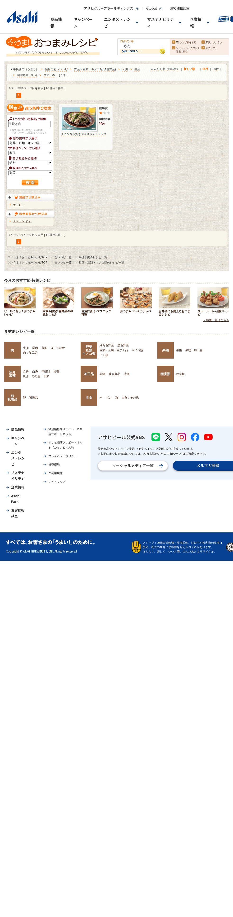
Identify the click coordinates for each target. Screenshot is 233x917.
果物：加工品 (193, 350)
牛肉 (26, 348)
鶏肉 (44, 348)
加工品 (89, 374)
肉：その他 (58, 348)
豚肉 (35, 348)
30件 (216, 69)
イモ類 (104, 355)
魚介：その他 (31, 376)
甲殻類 (45, 371)
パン (109, 397)
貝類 (46, 376)
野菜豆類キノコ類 (89, 350)
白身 (35, 371)
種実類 (165, 374)
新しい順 (189, 69)
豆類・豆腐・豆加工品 (114, 350)
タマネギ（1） (22, 221)
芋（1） (18, 204)
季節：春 (49, 75)
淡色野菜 (109, 69)
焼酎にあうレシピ (56, 69)
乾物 (102, 374)
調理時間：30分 (27, 75)
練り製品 (114, 374)
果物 (165, 350)
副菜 (137, 69)
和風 (125, 69)
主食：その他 (130, 397)
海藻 (56, 371)
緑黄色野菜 (107, 345)
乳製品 (33, 397)
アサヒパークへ (214, 42)
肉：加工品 (30, 352)
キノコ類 (137, 350)
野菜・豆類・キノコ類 (88, 69)
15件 (205, 69)
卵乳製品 (12, 397)
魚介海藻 (12, 373)
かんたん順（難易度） (165, 69)
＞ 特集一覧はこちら (216, 320)
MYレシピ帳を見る (186, 42)
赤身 (26, 371)
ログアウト (211, 48)
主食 (89, 397)
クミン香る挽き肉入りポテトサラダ (83, 134)
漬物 (126, 374)
